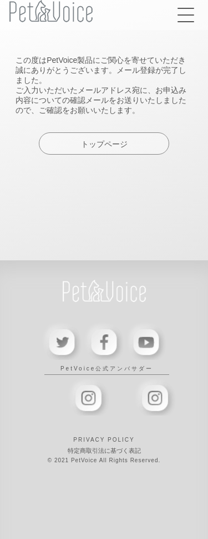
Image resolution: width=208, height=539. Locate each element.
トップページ (104, 144)
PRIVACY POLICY (103, 440)
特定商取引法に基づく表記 (104, 450)
